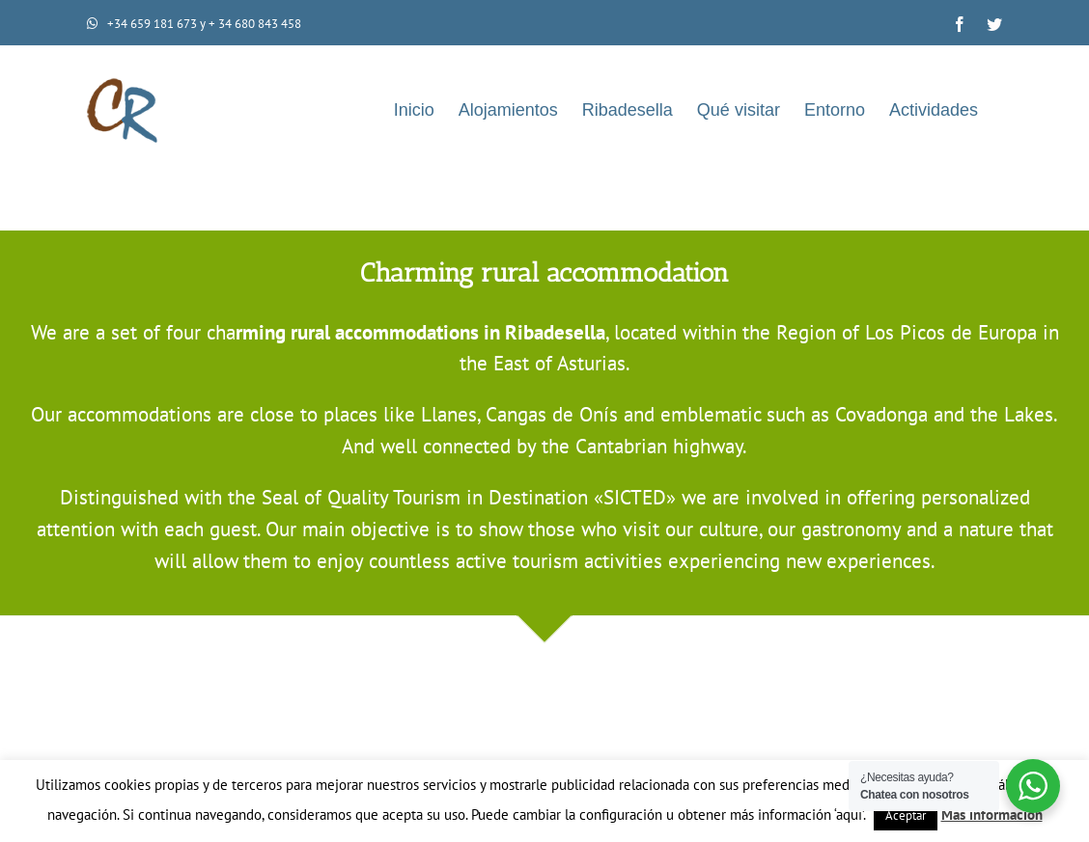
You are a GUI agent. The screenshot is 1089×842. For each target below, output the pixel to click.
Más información (992, 814)
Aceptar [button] (905, 815)
